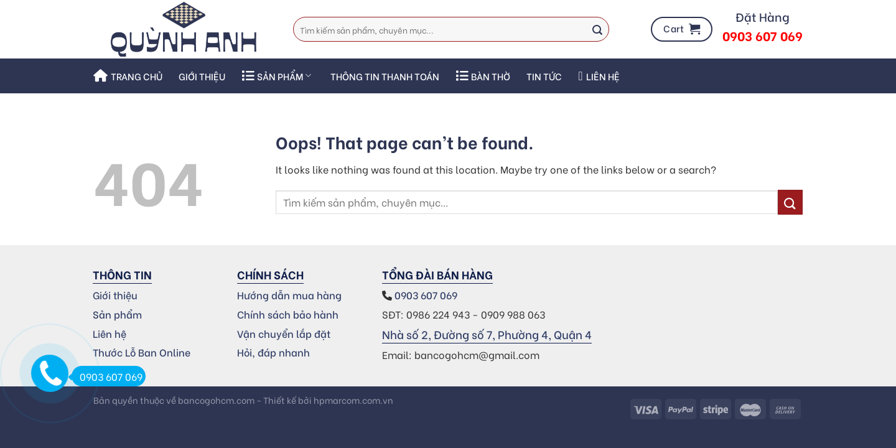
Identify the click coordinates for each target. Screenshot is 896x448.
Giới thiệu (202, 76)
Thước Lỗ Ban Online (141, 352)
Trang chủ (127, 76)
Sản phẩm (117, 314)
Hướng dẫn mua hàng (289, 294)
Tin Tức (544, 76)
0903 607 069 (427, 294)
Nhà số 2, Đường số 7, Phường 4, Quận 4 (487, 333)
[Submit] (597, 29)
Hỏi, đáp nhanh (273, 352)
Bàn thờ (482, 76)
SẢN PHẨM (276, 76)
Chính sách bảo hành (287, 314)
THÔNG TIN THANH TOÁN (384, 76)
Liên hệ (598, 76)
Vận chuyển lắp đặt (283, 333)
